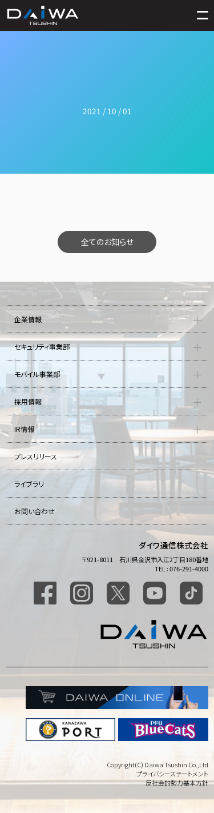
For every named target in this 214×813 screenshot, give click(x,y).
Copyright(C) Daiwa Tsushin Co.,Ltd (157, 764)
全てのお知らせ (107, 241)
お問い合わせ (34, 511)
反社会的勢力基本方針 (177, 782)
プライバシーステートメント (172, 773)
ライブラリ (29, 483)
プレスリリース (35, 456)
